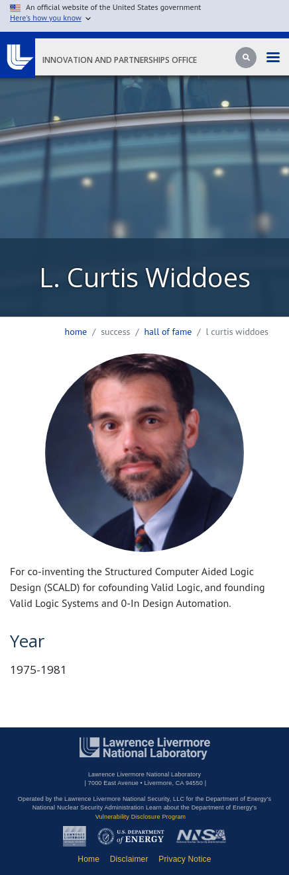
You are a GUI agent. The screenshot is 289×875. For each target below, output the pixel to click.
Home (76, 332)
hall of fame (168, 332)
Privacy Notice (184, 859)
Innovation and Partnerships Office (119, 60)
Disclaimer (129, 859)
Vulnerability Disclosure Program (140, 816)
